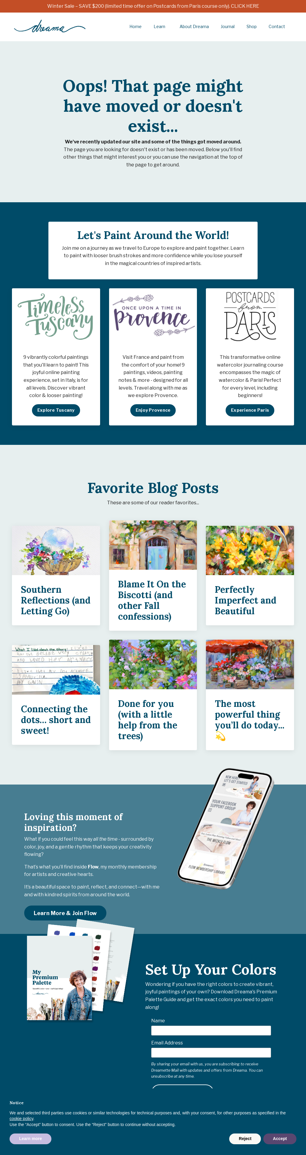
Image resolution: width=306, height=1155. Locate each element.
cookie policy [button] (21, 1118)
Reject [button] (245, 1138)
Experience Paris (250, 410)
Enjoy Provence (153, 410)
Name (158, 1021)
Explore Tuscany (56, 410)
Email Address (167, 1043)
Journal (228, 26)
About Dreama (194, 26)
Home (135, 26)
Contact (277, 26)
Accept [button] (280, 1138)
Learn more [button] (30, 1138)
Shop (252, 26)
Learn (160, 26)
